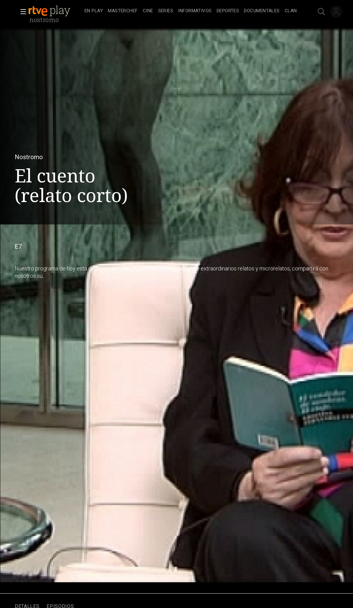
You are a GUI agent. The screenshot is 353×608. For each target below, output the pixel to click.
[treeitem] (94, 11)
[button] (21, 11)
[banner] (55, 11)
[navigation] (190, 11)
